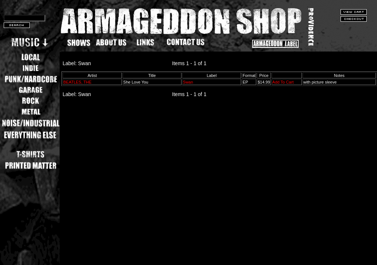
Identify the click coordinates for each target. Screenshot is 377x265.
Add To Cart (283, 82)
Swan (188, 82)
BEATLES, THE (77, 82)
